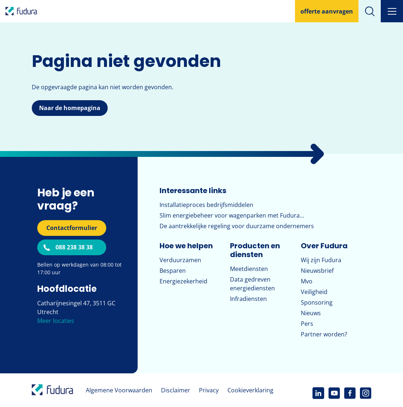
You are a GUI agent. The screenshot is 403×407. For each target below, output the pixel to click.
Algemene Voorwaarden (119, 390)
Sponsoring (317, 302)
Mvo (306, 281)
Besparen (173, 271)
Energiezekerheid (183, 281)
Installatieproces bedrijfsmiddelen (206, 205)
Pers (307, 324)
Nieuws (311, 313)
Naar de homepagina (69, 108)
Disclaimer (175, 390)
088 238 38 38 (74, 247)
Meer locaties (55, 321)
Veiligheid (314, 292)
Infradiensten (248, 299)
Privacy (209, 390)
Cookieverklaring (250, 390)
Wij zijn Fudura (321, 260)
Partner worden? (324, 334)
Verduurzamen (180, 260)
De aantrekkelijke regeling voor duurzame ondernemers (237, 226)
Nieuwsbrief (317, 271)
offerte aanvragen (326, 11)
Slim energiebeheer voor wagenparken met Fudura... (232, 215)
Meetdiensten (249, 269)
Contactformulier (71, 228)
